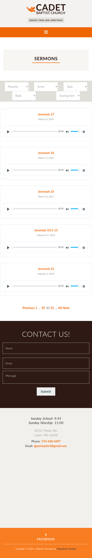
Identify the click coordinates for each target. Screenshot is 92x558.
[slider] (34, 131)
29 (43, 308)
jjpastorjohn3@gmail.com (50, 446)
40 (60, 308)
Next (66, 308)
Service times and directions (46, 20)
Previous (28, 308)
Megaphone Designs (66, 549)
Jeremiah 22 (46, 269)
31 (52, 308)
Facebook (46, 537)
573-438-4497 (51, 441)
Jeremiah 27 (46, 114)
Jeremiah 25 (46, 191)
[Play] (8, 131)
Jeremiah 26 (46, 153)
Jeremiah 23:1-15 (46, 230)
